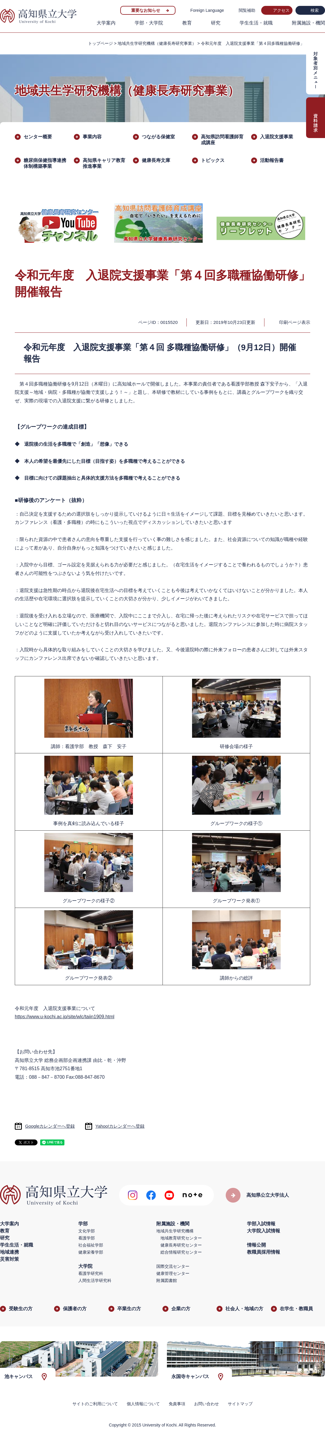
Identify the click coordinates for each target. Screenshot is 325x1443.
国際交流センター (172, 1266)
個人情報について (143, 1403)
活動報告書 (272, 160)
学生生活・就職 (256, 22)
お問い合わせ (206, 1403)
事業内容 (92, 136)
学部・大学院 (149, 22)
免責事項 (177, 1403)
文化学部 (86, 1231)
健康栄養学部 (90, 1252)
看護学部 (86, 1238)
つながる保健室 (158, 136)
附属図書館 (166, 1280)
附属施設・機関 (308, 22)
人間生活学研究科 (94, 1280)
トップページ (100, 43)
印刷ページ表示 (294, 322)
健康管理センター (172, 1273)
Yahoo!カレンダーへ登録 (119, 1126)
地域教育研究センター (181, 1238)
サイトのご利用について (95, 1403)
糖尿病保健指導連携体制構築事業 (45, 163)
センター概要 (38, 136)
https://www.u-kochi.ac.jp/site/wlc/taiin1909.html (64, 1016)
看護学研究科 (90, 1273)
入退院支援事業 (276, 136)
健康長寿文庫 (156, 160)
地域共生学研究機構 (175, 1231)
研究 (215, 22)
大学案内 (106, 22)
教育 (187, 22)
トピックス (213, 160)
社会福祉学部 (90, 1245)
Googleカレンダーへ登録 (50, 1126)
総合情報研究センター (181, 1252)
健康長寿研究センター (181, 1245)
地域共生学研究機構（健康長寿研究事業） (157, 43)
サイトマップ (240, 1403)
